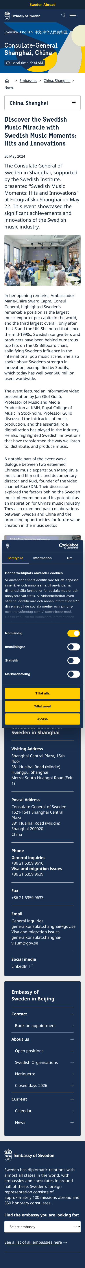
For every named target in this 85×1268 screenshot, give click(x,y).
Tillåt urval (42, 706)
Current (19, 1099)
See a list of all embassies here (33, 1242)
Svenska (11, 32)
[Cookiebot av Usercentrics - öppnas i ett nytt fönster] (61, 546)
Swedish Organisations (36, 1062)
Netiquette (25, 1074)
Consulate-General (31, 49)
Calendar (23, 1110)
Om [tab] (69, 558)
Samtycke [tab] (15, 558)
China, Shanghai (57, 80)
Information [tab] (42, 558)
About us (20, 1039)
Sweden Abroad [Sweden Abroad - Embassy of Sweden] (42, 4)
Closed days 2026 (31, 1085)
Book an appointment (35, 1025)
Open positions (29, 1050)
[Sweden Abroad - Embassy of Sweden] (26, 15)
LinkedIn (19, 966)
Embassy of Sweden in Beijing (32, 995)
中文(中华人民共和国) (51, 32)
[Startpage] (8, 80)
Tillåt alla (42, 693)
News (9, 87)
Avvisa (42, 719)
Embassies (28, 80)
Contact (19, 1014)
